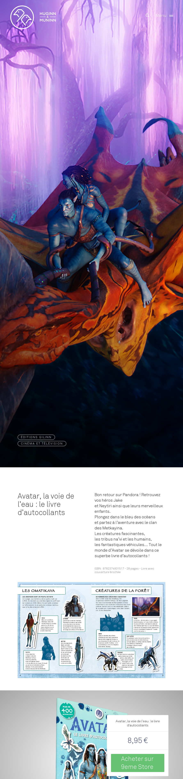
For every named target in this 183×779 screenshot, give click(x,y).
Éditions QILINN (36, 437)
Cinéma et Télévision (42, 443)
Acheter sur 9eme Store (137, 763)
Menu (165, 16)
